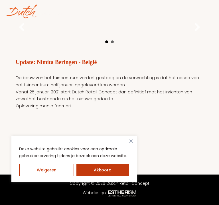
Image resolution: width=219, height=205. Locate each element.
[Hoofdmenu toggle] (207, 11)
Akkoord (102, 170)
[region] (74, 165)
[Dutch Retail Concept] (34, 11)
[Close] (130, 141)
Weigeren (46, 170)
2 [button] (112, 41)
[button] (21, 27)
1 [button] (106, 41)
